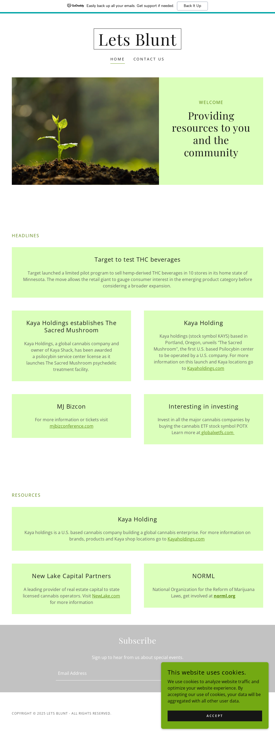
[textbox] (115, 673)
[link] (137, 44)
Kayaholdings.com (205, 368)
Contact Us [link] (149, 59)
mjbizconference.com (71, 426)
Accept (215, 716)
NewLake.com (106, 596)
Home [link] (117, 59)
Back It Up (192, 6)
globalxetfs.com (217, 432)
